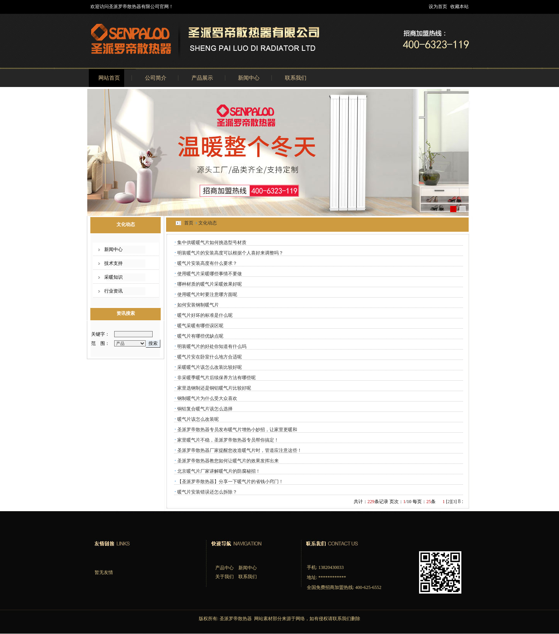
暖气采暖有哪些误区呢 (200, 325)
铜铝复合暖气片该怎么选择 (205, 409)
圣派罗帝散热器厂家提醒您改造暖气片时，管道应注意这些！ (239, 450)
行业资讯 (113, 291)
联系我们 (295, 78)
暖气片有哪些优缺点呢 (200, 336)
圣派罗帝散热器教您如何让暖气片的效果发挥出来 (228, 460)
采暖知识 (113, 277)
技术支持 (113, 263)
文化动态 (207, 223)
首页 (188, 223)
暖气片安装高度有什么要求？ (207, 263)
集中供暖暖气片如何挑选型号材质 (211, 242)
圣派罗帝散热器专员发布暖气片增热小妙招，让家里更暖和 (237, 429)
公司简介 (155, 78)
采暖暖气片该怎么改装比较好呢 (209, 367)
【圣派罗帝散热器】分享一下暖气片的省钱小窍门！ (230, 481)
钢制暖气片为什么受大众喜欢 (207, 398)
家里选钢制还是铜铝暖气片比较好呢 (214, 388)
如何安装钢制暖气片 (198, 305)
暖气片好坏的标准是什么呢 (205, 315)
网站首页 (109, 78)
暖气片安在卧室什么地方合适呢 (209, 357)
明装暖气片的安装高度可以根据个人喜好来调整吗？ (230, 253)
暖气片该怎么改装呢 (198, 419)
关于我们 (224, 576)
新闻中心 (249, 78)
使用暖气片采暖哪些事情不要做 (209, 273)
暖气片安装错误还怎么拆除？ (207, 492)
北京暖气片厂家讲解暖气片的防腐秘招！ (218, 471)
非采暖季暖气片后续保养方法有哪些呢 (216, 377)
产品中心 (224, 567)
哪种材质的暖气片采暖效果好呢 (209, 284)
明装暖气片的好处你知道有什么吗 (211, 346)
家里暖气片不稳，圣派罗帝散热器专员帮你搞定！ (228, 440)
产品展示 (202, 78)
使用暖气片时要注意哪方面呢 (207, 294)
